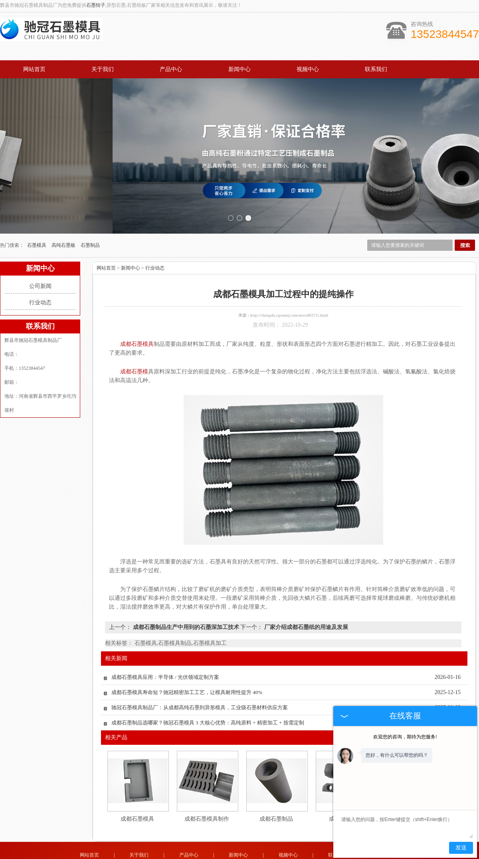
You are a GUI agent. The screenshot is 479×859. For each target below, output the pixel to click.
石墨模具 (37, 225)
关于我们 (102, 69)
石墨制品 (90, 225)
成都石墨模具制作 (206, 798)
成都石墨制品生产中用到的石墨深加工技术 (185, 607)
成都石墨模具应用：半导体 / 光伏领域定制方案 (165, 657)
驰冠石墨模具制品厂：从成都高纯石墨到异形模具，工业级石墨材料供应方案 (199, 687)
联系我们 (376, 69)
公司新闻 (40, 266)
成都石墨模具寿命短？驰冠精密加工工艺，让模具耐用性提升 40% (186, 672)
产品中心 (171, 69)
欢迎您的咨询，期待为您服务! (405, 737)
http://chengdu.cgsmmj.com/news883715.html (289, 295)
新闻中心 (239, 69)
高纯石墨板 (64, 225)
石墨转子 (95, 5)
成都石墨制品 (276, 798)
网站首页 (34, 69)
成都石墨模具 (137, 798)
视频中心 (308, 69)
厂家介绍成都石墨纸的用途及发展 (305, 607)
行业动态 (40, 282)
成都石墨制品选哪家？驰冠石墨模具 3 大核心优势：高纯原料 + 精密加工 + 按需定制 (207, 702)
